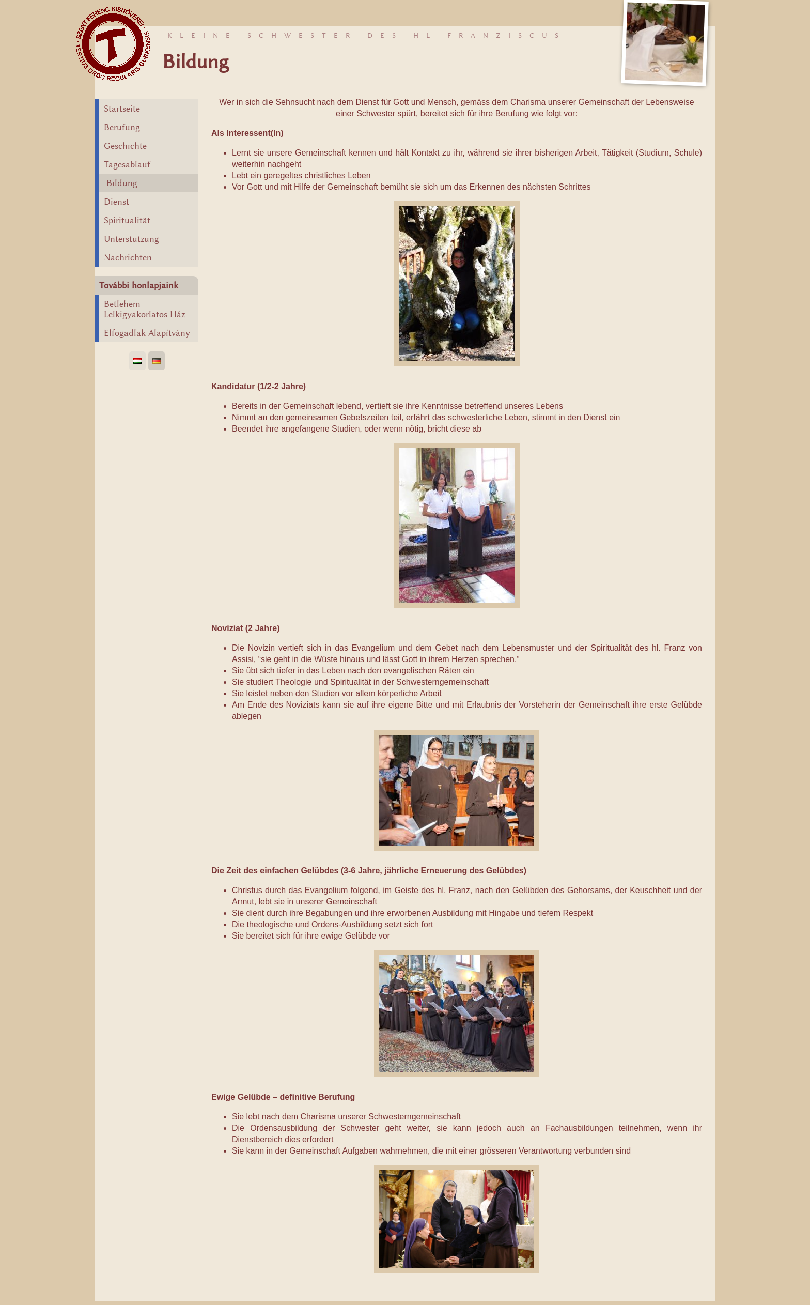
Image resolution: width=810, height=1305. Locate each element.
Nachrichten (128, 257)
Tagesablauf (127, 164)
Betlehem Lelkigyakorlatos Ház (144, 309)
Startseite (122, 108)
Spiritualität (127, 220)
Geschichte (125, 146)
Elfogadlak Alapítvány (147, 333)
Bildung (121, 183)
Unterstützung (131, 239)
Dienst (116, 201)
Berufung (122, 127)
